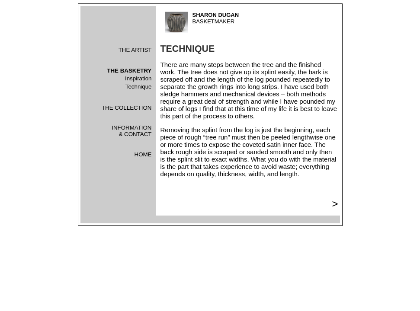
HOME (143, 154)
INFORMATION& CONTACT (131, 130)
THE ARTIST (135, 50)
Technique (138, 86)
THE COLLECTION (127, 108)
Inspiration (138, 78)
